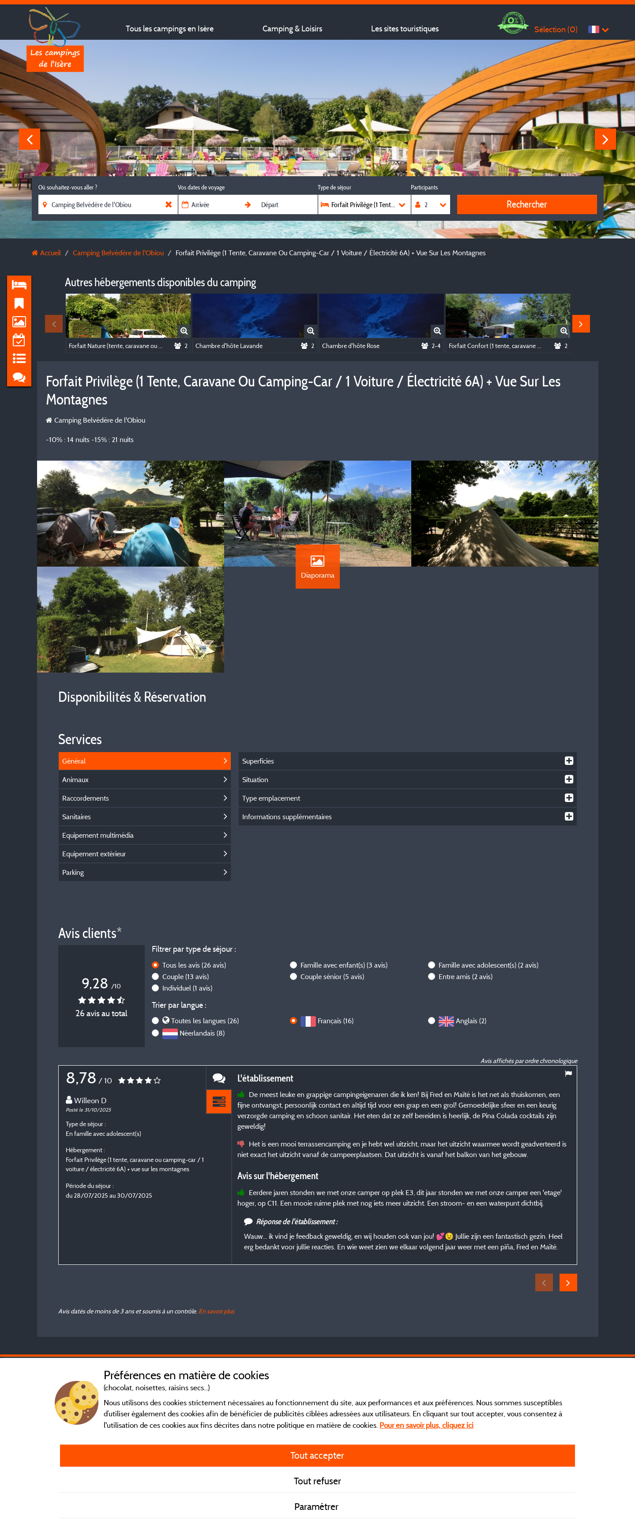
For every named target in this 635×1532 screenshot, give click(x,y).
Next (605, 139)
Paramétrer (317, 1506)
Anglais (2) (471, 1020)
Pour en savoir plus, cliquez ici (426, 1425)
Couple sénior (332, 976)
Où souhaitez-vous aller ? (67, 187)
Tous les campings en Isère (170, 28)
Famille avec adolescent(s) (488, 965)
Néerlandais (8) (202, 1033)
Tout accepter (317, 1455)
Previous (29, 139)
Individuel (187, 988)
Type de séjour (334, 187)
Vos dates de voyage (201, 187)
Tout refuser (317, 1481)
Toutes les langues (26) (205, 1020)
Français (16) (335, 1020)
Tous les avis (194, 965)
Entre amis (465, 976)
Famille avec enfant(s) (344, 965)
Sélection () (556, 29)
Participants (424, 187)
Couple (185, 976)
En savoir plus (216, 1311)
